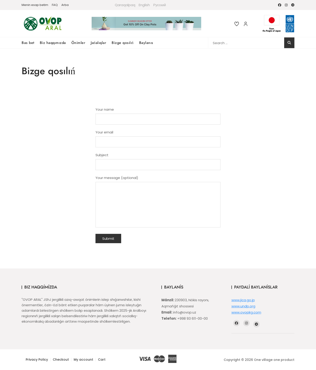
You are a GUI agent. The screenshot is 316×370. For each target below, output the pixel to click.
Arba (65, 5)
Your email (158, 137)
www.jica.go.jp (243, 300)
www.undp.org (243, 306)
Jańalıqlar (98, 42)
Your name (158, 114)
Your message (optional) (158, 202)
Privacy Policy (37, 359)
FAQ (55, 5)
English (144, 5)
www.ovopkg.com (246, 312)
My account (83, 359)
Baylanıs (146, 42)
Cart (101, 359)
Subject (158, 160)
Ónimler (78, 42)
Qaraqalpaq (125, 5)
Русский (159, 5)
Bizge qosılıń (123, 42)
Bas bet (28, 42)
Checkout (61, 359)
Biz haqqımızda (53, 42)
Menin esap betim (35, 5)
